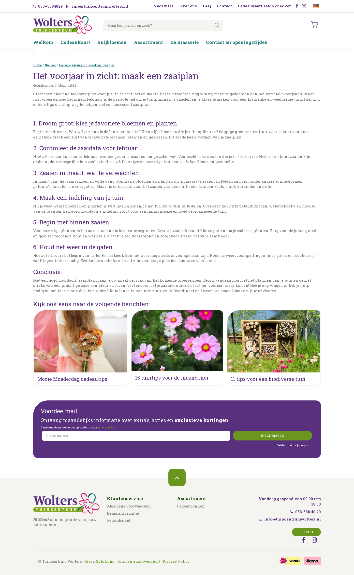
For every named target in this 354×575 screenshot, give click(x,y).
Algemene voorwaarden (129, 506)
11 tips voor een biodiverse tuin (268, 379)
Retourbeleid (118, 520)
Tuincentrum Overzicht (138, 561)
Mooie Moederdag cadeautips (72, 379)
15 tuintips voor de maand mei (171, 377)
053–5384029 (48, 6)
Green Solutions (99, 561)
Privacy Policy (176, 561)
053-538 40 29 (305, 511)
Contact (306, 532)
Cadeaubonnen (191, 506)
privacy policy (106, 427)
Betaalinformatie (123, 513)
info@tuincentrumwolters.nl (97, 6)
